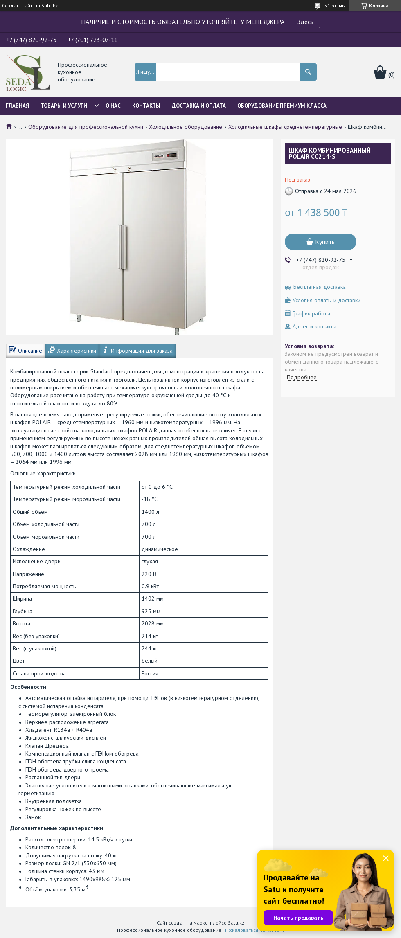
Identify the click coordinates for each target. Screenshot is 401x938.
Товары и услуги (64, 105)
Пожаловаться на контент (254, 930)
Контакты (146, 105)
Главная (17, 105)
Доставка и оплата (199, 105)
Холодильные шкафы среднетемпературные (285, 126)
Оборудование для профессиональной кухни (85, 126)
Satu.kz (236, 923)
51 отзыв (334, 5)
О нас (113, 105)
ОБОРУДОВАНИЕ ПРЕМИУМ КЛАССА (282, 105)
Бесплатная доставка (319, 286)
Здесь (305, 22)
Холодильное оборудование (185, 126)
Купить (325, 242)
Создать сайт (17, 6)
